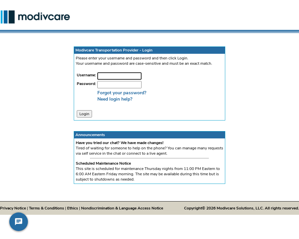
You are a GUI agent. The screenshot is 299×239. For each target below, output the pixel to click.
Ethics (72, 208)
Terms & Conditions (46, 208)
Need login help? (114, 99)
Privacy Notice (13, 208)
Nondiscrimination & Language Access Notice (122, 208)
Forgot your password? (121, 93)
